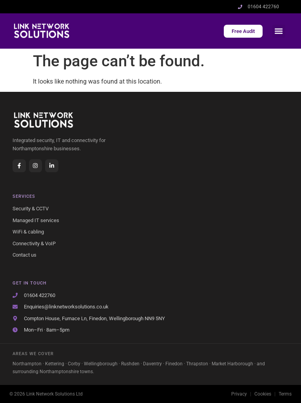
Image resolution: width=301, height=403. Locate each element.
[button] (278, 31)
